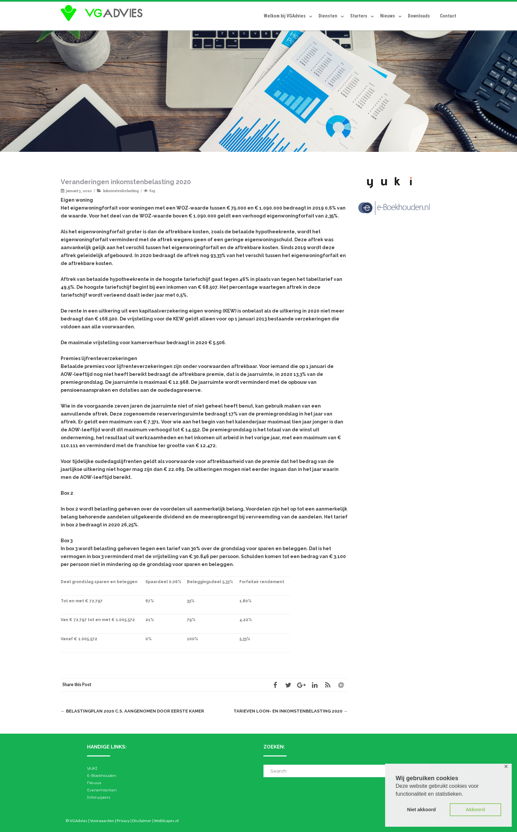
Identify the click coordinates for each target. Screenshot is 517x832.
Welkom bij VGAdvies (285, 15)
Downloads (419, 15)
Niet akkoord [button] (421, 809)
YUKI (92, 768)
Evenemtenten (102, 789)
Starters (358, 15)
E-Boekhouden (101, 775)
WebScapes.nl (166, 820)
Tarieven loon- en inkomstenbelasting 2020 (290, 711)
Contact (448, 15)
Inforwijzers (98, 797)
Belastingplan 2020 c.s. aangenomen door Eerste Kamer (132, 711)
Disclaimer (141, 820)
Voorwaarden (102, 820)
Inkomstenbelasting (121, 190)
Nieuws (387, 15)
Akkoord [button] (475, 809)
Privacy (123, 820)
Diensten (328, 15)
